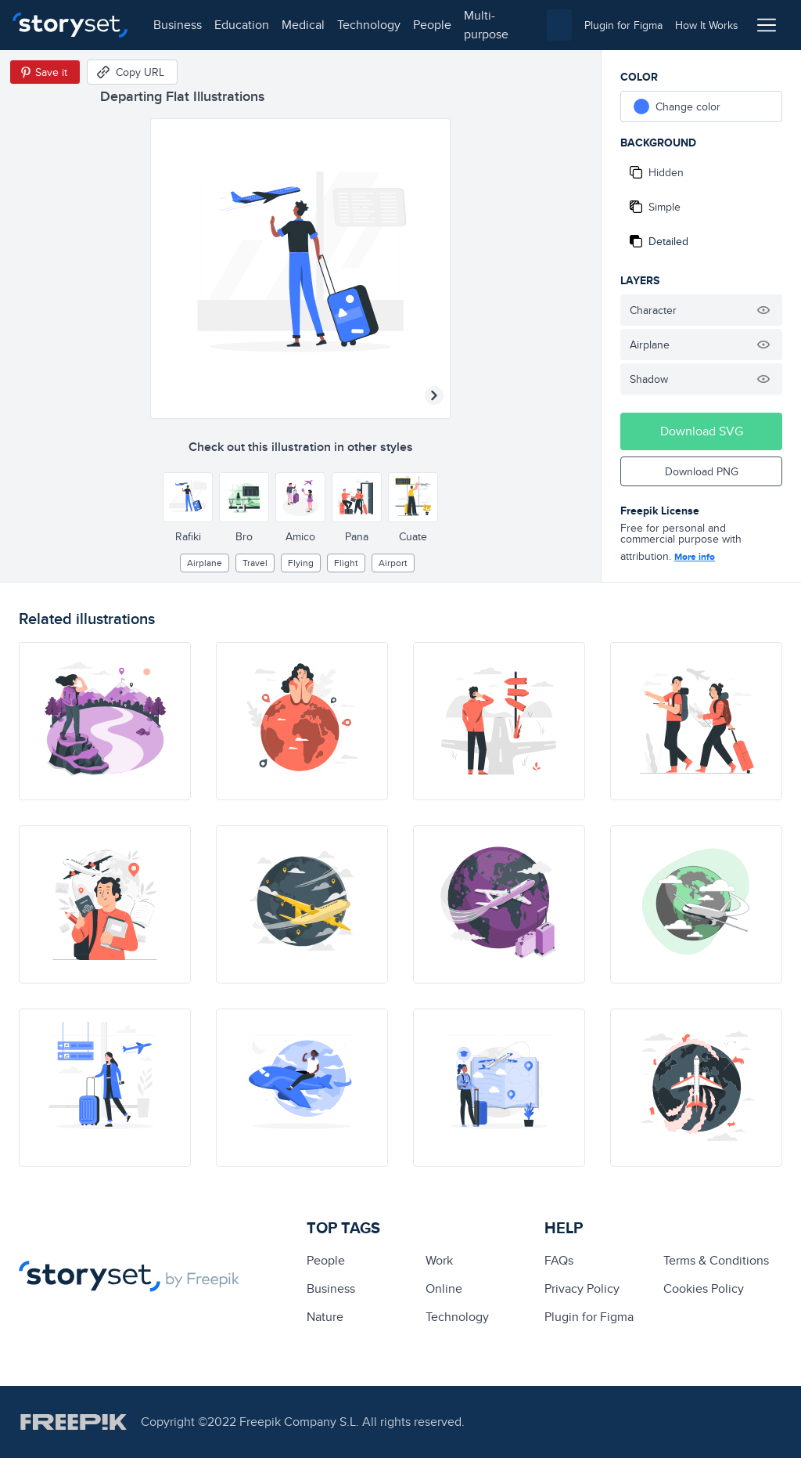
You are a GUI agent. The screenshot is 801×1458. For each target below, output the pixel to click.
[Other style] (188, 497)
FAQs (558, 1260)
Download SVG (701, 431)
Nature (325, 1317)
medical (302, 25)
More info (694, 556)
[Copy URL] (132, 72)
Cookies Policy (703, 1288)
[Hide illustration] (763, 310)
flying (301, 562)
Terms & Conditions (716, 1260)
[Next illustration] (434, 395)
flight (346, 562)
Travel (255, 562)
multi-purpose (485, 24)
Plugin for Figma (589, 1317)
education (241, 25)
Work (439, 1260)
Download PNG (701, 471)
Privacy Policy (582, 1288)
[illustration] (105, 721)
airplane (204, 562)
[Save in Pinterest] (45, 72)
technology (368, 25)
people (431, 25)
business (177, 25)
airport (393, 562)
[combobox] (559, 25)
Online (444, 1288)
